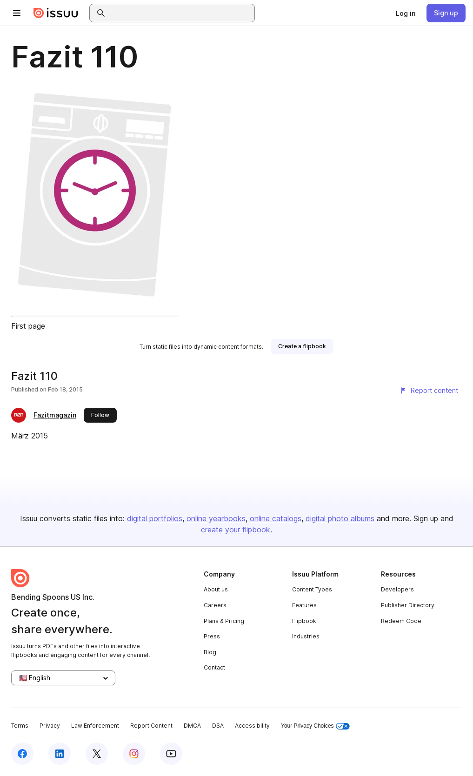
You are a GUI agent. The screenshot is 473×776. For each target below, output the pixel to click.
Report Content (151, 725)
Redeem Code (401, 620)
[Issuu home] (56, 13)
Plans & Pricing (224, 620)
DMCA (192, 725)
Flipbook (304, 620)
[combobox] (180, 13)
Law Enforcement (95, 725)
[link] (405, 13)
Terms (19, 725)
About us (216, 589)
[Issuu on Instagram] (134, 754)
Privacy (50, 725)
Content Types (312, 589)
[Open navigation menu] (16, 13)
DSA (218, 725)
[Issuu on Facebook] (22, 754)
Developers (397, 589)
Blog (210, 652)
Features (304, 605)
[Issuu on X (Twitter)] (97, 754)
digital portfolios (154, 518)
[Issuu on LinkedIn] (59, 754)
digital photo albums (340, 518)
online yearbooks (216, 518)
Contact (214, 667)
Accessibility (252, 725)
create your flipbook (235, 529)
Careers (215, 605)
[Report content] (429, 390)
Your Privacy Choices (315, 726)
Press (212, 636)
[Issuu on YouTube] (171, 754)
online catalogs (275, 518)
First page (28, 326)
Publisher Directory (407, 605)
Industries (306, 636)
